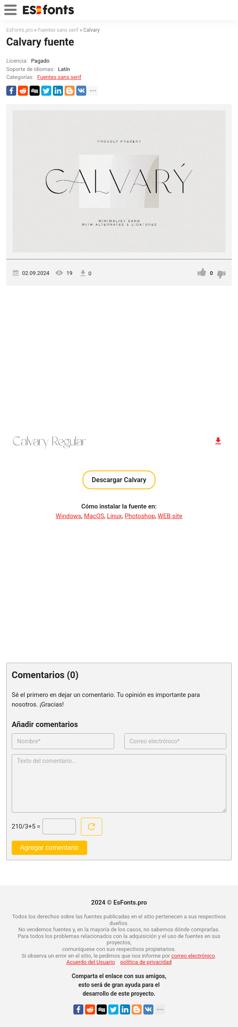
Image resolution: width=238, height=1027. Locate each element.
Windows (68, 516)
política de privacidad (146, 962)
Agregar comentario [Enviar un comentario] (49, 847)
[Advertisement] (119, 356)
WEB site (170, 516)
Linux (114, 516)
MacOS (94, 516)
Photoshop (140, 516)
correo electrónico (193, 956)
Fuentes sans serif (59, 77)
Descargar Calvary (119, 480)
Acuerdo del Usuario (90, 962)
